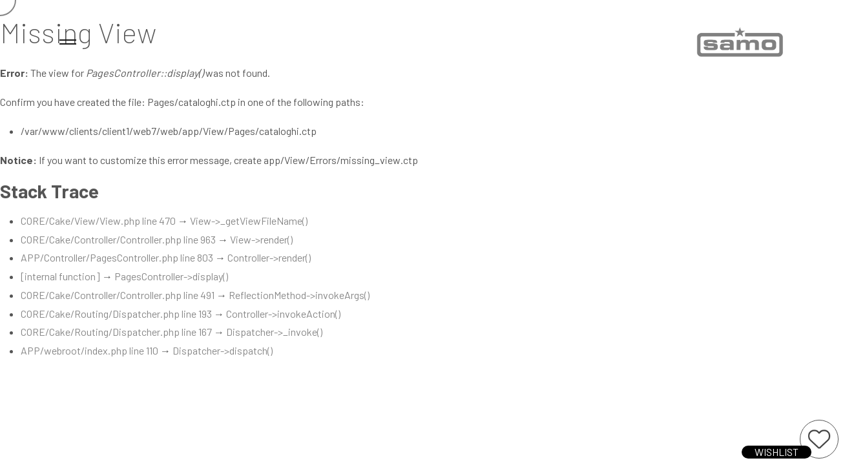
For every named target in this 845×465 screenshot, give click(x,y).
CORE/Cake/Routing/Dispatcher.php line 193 (116, 313)
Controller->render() (269, 257)
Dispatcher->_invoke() (274, 332)
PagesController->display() (171, 276)
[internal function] (60, 276)
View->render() (261, 239)
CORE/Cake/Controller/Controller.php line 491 (117, 295)
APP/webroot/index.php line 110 (89, 350)
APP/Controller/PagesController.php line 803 (117, 257)
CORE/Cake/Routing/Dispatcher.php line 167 (116, 332)
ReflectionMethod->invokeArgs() (299, 295)
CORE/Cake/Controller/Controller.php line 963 (118, 239)
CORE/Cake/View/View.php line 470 (98, 220)
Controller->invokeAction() (283, 313)
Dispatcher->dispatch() (222, 350)
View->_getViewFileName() (249, 220)
